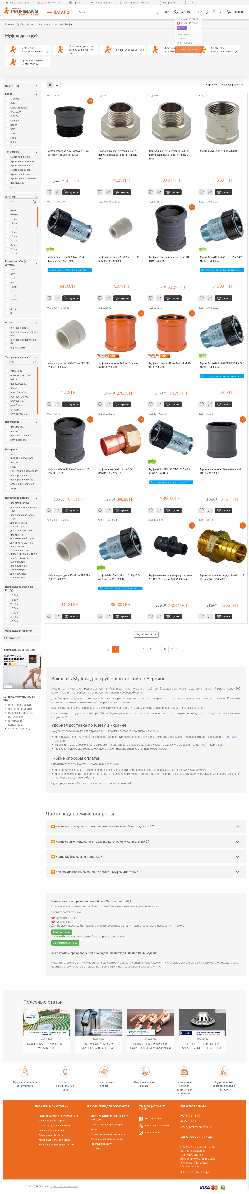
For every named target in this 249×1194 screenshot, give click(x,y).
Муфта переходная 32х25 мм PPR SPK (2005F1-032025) (69, 365)
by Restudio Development (64, 1186)
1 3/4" (12, 287)
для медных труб (18, 503)
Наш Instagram (152, 1132)
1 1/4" (12, 295)
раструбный (15, 401)
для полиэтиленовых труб (20, 517)
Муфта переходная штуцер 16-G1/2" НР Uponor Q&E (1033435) (222, 577)
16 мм (12, 231)
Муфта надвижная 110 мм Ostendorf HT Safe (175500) (221, 471)
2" (9, 304)
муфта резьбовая (18, 174)
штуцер (13, 409)
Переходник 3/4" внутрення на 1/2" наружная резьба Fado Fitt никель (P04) (118, 155)
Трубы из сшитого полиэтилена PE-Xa (58, 1116)
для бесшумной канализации (17, 560)
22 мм (12, 244)
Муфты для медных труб (123, 49)
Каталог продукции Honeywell (54, 1125)
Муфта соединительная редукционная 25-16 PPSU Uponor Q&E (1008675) (171, 577)
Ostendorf (14, 120)
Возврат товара (101, 2)
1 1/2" (12, 300)
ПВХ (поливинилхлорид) (22, 471)
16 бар (12, 599)
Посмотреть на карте (196, 1172)
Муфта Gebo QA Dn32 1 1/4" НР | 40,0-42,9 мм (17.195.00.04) (119, 577)
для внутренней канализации (17, 568)
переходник (15, 182)
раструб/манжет (18, 396)
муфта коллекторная (20, 161)
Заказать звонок (61, 932)
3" (9, 313)
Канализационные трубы (52, 1120)
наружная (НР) (17, 347)
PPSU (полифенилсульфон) (20, 456)
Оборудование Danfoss (51, 1135)
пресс (12, 388)
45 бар (12, 621)
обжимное (14, 370)
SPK (11, 129)
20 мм (12, 240)
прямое (13, 431)
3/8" (11, 274)
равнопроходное (18, 435)
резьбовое (14, 405)
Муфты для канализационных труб (217, 49)
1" (9, 291)
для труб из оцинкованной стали (20, 537)
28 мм (12, 253)
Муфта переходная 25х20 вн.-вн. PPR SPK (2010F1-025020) (119, 259)
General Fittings (17, 107)
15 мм (12, 227)
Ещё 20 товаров (146, 634)
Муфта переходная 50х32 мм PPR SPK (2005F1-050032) (69, 577)
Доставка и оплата (49, 2)
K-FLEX (12, 116)
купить (74, 192)
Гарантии (75, 2)
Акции (93, 1129)
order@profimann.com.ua (65, 943)
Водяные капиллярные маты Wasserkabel (46, 1045)
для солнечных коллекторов (17, 524)
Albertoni (13, 99)
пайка (12, 379)
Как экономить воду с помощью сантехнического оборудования (99, 1045)
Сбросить (12, 638)
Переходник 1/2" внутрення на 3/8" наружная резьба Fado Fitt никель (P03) (169, 155)
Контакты (191, 2)
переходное (15, 427)
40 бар (12, 617)
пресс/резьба (16, 392)
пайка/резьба (16, 383)
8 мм (11, 210)
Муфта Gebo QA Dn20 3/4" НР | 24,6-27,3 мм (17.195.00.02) (222, 365)
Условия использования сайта (106, 1139)
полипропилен (17, 475)
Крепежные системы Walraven (55, 1140)
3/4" (11, 282)
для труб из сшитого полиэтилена (20, 544)
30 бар (12, 612)
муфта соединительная (21, 178)
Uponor (12, 133)
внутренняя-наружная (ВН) (21, 341)
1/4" (11, 269)
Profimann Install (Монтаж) (135, 2)
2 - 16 (174, 649)
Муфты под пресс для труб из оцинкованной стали (74, 50)
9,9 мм (12, 214)
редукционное (16, 439)
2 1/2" (12, 308)
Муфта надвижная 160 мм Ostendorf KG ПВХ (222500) (119, 365)
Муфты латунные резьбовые (166, 49)
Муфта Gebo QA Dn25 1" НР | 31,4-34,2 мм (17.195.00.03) (221, 259)
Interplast (14, 112)
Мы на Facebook (153, 1118)
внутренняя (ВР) (18, 327)
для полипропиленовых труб (22, 509)
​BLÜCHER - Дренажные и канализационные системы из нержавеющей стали (202, 1045)
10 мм (12, 219)
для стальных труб (19, 530)
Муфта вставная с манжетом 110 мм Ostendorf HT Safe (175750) (69, 153)
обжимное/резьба (19, 375)
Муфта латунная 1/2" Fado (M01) (218, 151)
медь (11, 466)
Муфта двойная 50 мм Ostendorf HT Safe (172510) (169, 259)
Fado (11, 137)
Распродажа (167, 2)
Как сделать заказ (17, 2)
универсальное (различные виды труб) (22, 552)
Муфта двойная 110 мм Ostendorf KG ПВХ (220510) (170, 365)
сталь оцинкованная (20, 484)
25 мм (12, 249)
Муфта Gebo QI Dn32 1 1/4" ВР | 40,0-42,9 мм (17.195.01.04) (68, 259)
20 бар (12, 604)
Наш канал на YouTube (157, 1125)
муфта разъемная (19, 169)
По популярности (231, 84)
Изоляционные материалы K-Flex (56, 1144)
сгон (11, 187)
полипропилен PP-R (20, 479)
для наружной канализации (16, 575)
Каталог (63, 12)
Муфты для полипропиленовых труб (28, 49)
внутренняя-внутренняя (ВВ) (22, 334)
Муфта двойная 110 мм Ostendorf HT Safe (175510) (68, 471)
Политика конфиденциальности (107, 1134)
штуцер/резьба (17, 414)
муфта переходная (19, 165)
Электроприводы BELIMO (52, 1130)
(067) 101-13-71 (191, 11)
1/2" (11, 278)
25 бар (12, 608)
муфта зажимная (18, 156)
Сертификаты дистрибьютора (106, 1124)
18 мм (12, 236)
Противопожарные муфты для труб (25, 62)
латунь (12, 462)
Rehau (12, 142)
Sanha (12, 125)
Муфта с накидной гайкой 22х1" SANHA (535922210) (116, 471)
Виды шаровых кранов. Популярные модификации (150, 1045)
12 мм (12, 223)
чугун (12, 488)
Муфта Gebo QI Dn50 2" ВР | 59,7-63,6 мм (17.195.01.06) (169, 471)
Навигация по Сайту (101, 1144)
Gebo (11, 103)
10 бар (12, 595)
